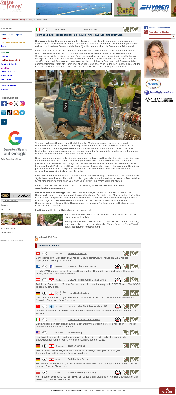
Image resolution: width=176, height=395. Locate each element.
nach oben (167, 392)
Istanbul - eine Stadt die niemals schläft (88, 306)
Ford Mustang (75, 333)
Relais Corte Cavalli (116, 200)
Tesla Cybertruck (76, 346)
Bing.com (5, 209)
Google (4, 205)
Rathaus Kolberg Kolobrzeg (82, 372)
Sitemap (84, 390)
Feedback (60, 390)
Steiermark (41, 195)
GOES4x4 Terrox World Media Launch (87, 280)
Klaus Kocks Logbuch (79, 293)
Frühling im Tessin (77, 253)
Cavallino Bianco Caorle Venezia (84, 319)
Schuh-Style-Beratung (68, 203)
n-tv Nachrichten (10, 201)
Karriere (76, 390)
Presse (69, 390)
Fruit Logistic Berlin (78, 359)
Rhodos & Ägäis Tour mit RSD (83, 266)
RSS (53, 390)
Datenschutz (100, 390)
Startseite (5, 20)
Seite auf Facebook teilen (159, 28)
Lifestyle (14, 20)
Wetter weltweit (8, 228)
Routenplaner (7, 233)
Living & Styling (26, 20)
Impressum (111, 390)
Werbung (121, 390)
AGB (91, 390)
